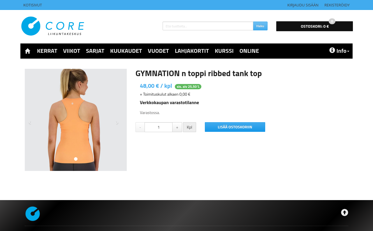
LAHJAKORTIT (192, 50)
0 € (318, 25)
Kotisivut (32, 5)
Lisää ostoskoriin (235, 127)
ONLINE (249, 50)
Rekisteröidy (337, 5)
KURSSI (224, 50)
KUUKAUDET (126, 50)
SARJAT (95, 50)
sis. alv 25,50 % (188, 86)
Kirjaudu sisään (303, 5)
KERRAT (47, 50)
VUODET (158, 50)
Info (339, 50)
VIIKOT (71, 50)
